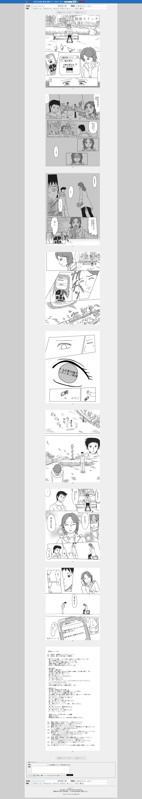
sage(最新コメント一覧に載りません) (59, 765)
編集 (77, 8)
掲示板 (44, 1)
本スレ (62, 1)
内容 (29, 767)
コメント (70, 8)
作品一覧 (36, 1)
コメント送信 (32, 777)
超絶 (82, 8)
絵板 (40, 1)
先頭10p (56, 8)
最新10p (63, 8)
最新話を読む (47, 8)
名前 (29, 764)
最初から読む (37, 8)
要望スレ (71, 789)
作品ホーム (71, 12)
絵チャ (57, 1)
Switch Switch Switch (39, 6)
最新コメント (51, 1)
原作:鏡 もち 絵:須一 (85, 6)
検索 (74, 1)
